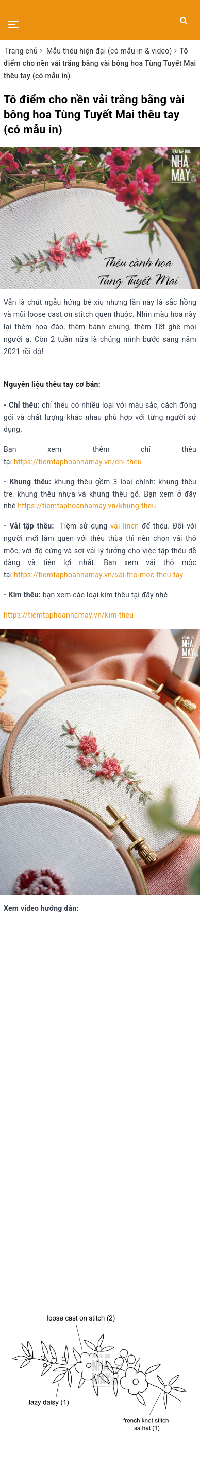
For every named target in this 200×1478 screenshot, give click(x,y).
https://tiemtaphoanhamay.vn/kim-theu (69, 615)
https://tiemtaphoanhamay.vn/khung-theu (87, 506)
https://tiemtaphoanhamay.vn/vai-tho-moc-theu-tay (98, 575)
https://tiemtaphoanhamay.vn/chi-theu (78, 462)
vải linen (124, 526)
